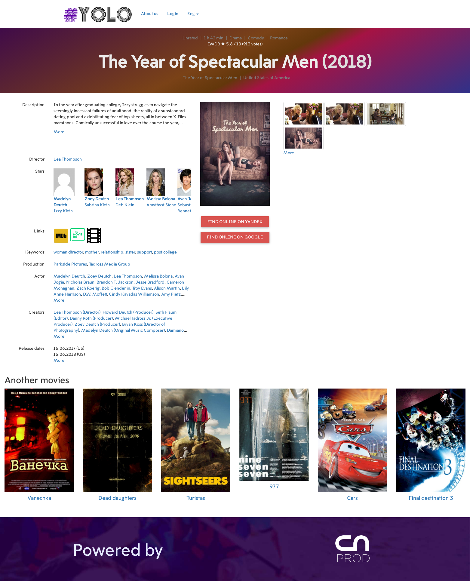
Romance (279, 38)
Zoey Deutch (99, 276)
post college (165, 252)
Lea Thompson (68, 159)
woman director (68, 252)
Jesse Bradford (150, 282)
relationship (112, 252)
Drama (235, 38)
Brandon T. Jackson (115, 282)
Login (172, 14)
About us (149, 14)
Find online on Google (235, 237)
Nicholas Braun (80, 282)
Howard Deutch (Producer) (128, 312)
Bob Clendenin (116, 288)
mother (92, 252)
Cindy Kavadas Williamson (134, 294)
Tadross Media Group (109, 264)
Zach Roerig (88, 288)
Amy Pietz (171, 294)
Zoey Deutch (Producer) (97, 324)
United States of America (266, 78)
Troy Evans (142, 288)
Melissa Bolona (158, 276)
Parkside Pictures (70, 264)
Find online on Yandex (235, 222)
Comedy (256, 38)
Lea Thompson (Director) (77, 312)
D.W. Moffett (95, 294)
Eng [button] (193, 14)
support (144, 252)
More (59, 132)
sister (130, 252)
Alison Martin (167, 288)
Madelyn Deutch (69, 276)
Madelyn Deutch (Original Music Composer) (123, 330)
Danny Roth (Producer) (91, 318)
